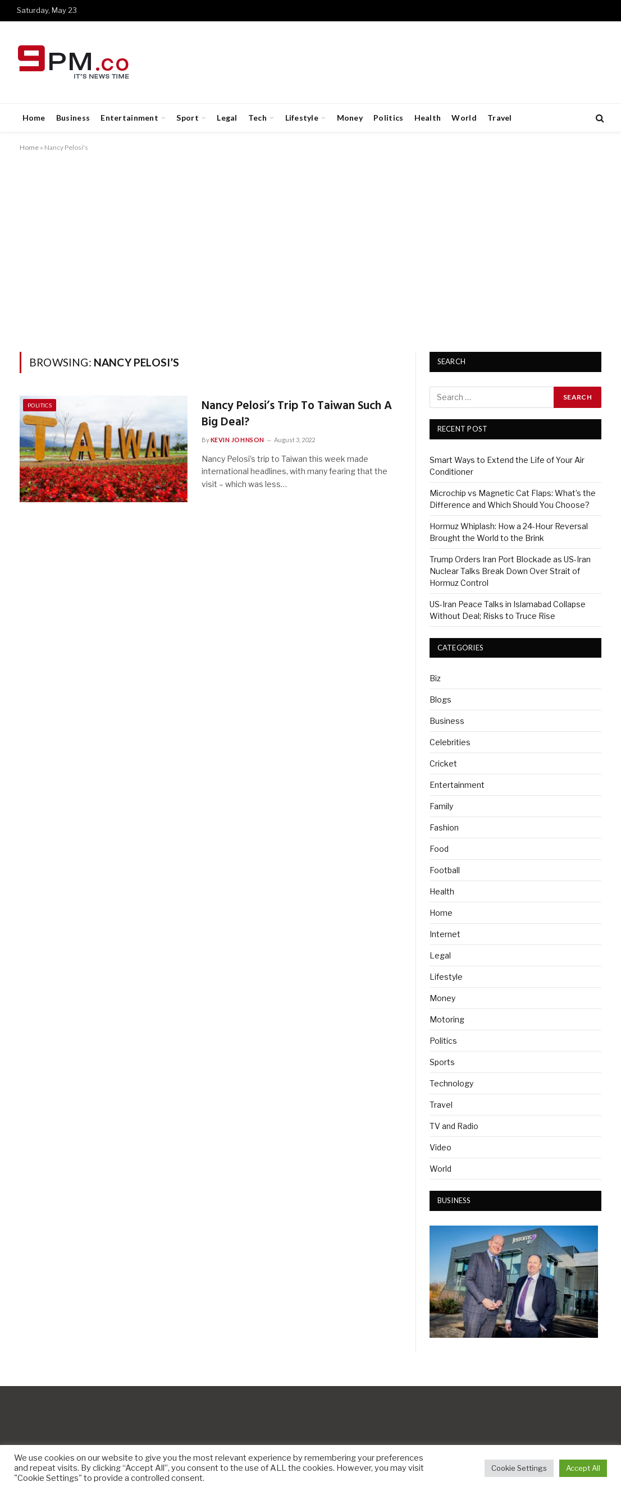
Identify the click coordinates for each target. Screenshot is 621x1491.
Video (440, 1147)
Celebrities (450, 742)
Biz (435, 678)
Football (445, 870)
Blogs (440, 699)
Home (33, 117)
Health (427, 117)
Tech (257, 117)
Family (441, 806)
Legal (227, 117)
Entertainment (129, 117)
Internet (445, 934)
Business (73, 117)
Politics (388, 117)
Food (439, 849)
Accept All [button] (583, 1468)
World (463, 117)
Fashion (444, 827)
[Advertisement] (310, 249)
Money (350, 117)
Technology (451, 1083)
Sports (442, 1062)
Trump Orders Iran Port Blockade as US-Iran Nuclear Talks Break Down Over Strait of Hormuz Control (510, 571)
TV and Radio (454, 1126)
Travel (499, 117)
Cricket (443, 763)
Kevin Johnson (237, 439)
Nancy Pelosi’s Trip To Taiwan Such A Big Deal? (297, 414)
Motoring (447, 1019)
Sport (187, 117)
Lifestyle (302, 117)
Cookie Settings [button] (519, 1468)
